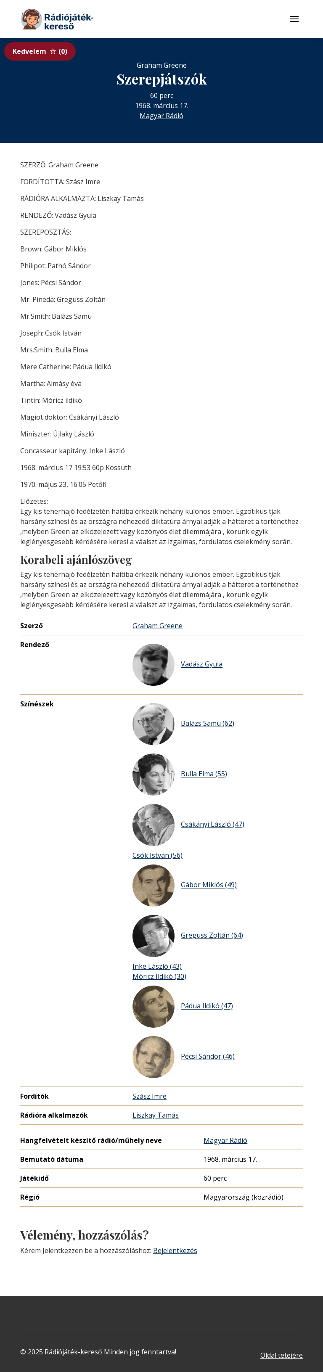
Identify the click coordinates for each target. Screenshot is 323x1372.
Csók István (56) (157, 855)
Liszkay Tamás (155, 1115)
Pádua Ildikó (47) (182, 1007)
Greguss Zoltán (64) (187, 936)
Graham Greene (157, 625)
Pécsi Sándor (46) (183, 1057)
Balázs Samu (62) (183, 724)
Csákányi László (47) (188, 825)
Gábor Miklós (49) (184, 885)
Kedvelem (40, 51)
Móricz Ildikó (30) (159, 976)
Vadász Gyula (177, 665)
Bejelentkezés (175, 1250)
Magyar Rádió (161, 115)
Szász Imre (149, 1096)
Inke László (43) (157, 966)
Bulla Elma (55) (179, 774)
